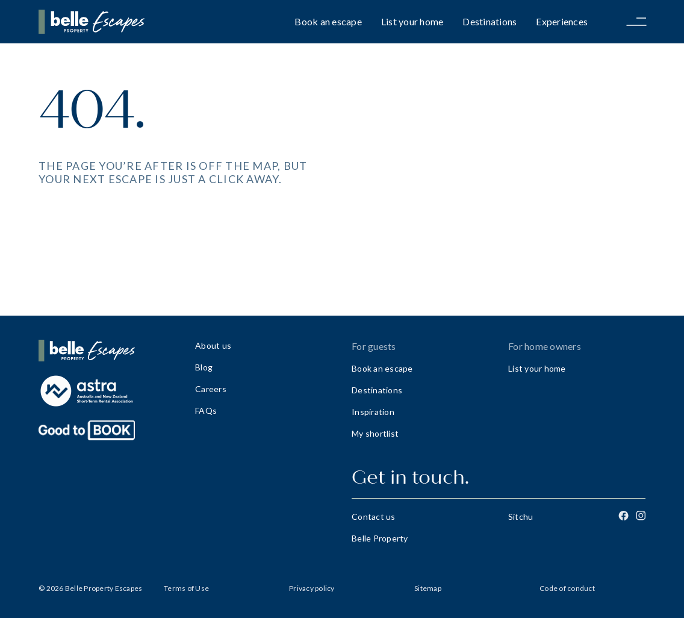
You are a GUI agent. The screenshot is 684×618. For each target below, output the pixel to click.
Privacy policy (312, 588)
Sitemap (427, 588)
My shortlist (375, 433)
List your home (412, 21)
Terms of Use (186, 588)
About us (213, 345)
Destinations (489, 21)
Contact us (374, 516)
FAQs (206, 410)
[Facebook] (623, 515)
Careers (210, 389)
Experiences (562, 21)
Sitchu (520, 516)
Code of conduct (567, 588)
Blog (204, 367)
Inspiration (373, 412)
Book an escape (328, 21)
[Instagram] (640, 515)
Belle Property (380, 538)
